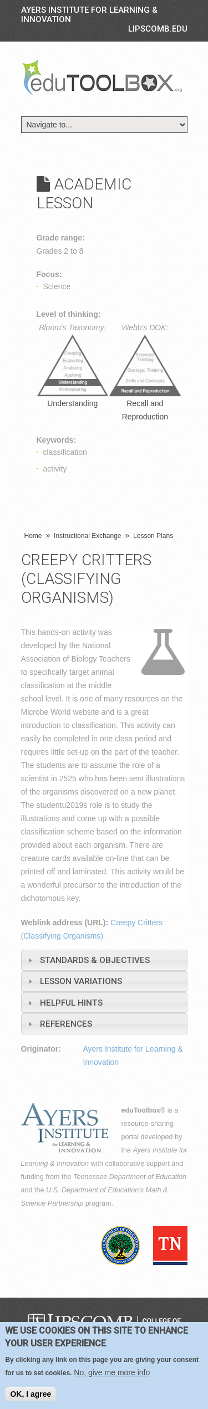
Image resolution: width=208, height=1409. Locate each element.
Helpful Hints (71, 1003)
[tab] (104, 960)
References (66, 1024)
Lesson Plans (153, 536)
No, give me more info (112, 1372)
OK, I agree (30, 1394)
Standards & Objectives (95, 960)
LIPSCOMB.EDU (157, 29)
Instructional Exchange (87, 536)
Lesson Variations (81, 981)
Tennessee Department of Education (129, 1177)
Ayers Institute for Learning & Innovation (89, 14)
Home (33, 536)
